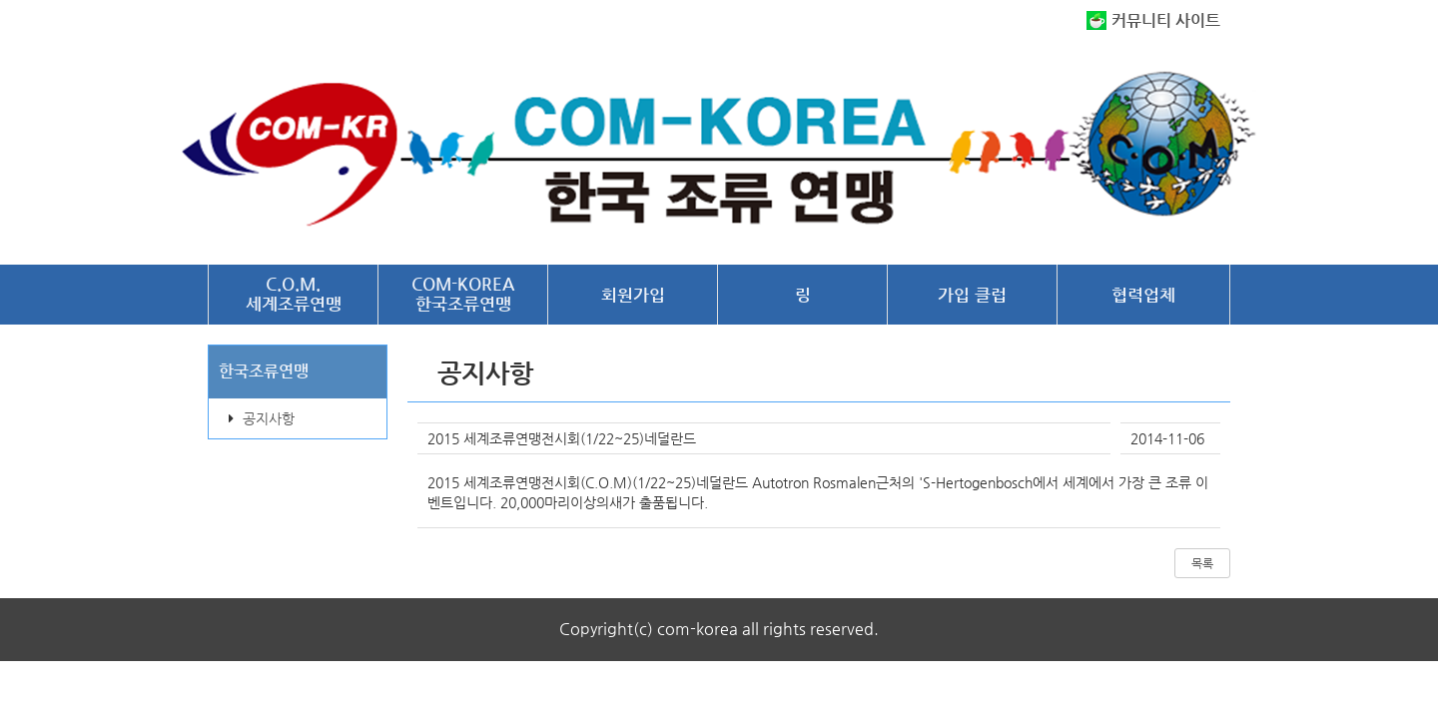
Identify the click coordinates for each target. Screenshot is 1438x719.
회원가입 (633, 295)
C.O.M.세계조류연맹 (294, 294)
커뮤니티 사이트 (1165, 20)
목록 (1202, 563)
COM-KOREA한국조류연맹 (462, 294)
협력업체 (1143, 295)
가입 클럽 (972, 295)
